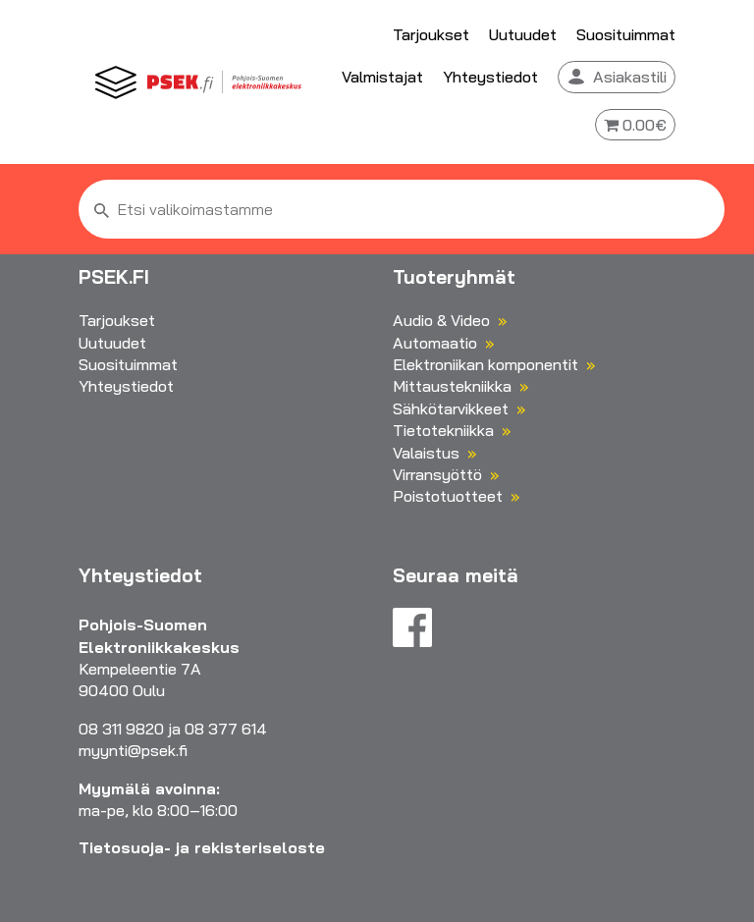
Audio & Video (441, 320)
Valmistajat (382, 76)
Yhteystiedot (490, 76)
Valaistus (426, 452)
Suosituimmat (625, 34)
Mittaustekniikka (452, 386)
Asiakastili (630, 76)
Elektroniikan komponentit (485, 364)
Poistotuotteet (448, 496)
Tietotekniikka (443, 430)
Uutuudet (523, 34)
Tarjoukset (431, 34)
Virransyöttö (437, 474)
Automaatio (435, 343)
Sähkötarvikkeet (451, 408)
